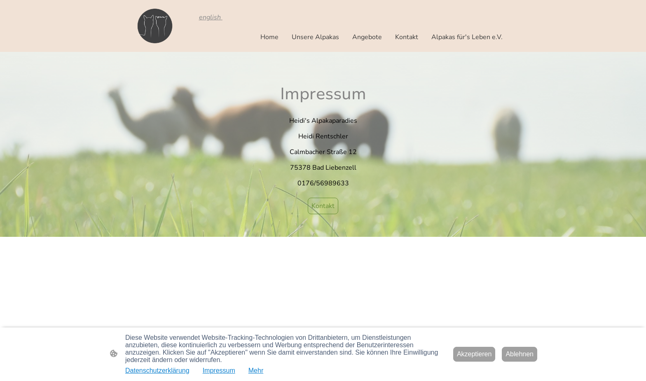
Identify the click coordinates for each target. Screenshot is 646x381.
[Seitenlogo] (154, 26)
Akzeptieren (474, 354)
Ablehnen (520, 354)
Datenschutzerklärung (157, 370)
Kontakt (323, 205)
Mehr (255, 370)
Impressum (219, 370)
